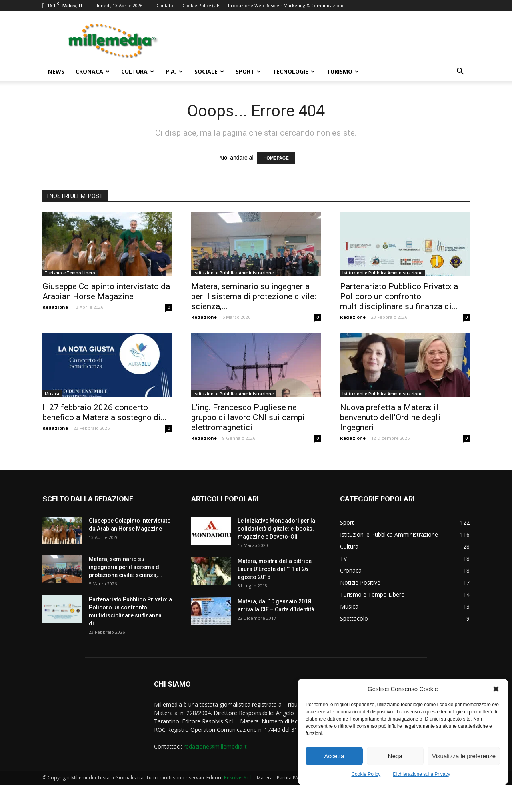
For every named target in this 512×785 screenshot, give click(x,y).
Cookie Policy (365, 776)
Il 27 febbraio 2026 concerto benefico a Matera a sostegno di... (104, 412)
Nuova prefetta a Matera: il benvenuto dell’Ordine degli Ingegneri (390, 417)
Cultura (137, 71)
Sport (248, 71)
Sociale (209, 71)
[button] (496, 691)
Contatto (165, 5)
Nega (395, 758)
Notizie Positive (360, 582)
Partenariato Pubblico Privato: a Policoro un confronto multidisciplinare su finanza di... (399, 296)
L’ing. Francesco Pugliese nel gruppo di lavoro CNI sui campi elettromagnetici (248, 417)
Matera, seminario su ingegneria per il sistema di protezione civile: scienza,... (253, 296)
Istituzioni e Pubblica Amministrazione (234, 273)
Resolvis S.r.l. (238, 777)
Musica (52, 394)
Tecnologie (293, 71)
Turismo (342, 71)
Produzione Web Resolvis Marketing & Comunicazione (286, 5)
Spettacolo (354, 618)
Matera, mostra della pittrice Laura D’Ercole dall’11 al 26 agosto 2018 (275, 569)
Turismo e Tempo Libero (70, 273)
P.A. (174, 71)
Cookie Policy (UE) (201, 5)
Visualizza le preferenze (464, 758)
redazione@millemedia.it (215, 746)
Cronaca (93, 71)
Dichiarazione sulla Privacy (421, 776)
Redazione (55, 307)
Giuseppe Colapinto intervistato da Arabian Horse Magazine (106, 291)
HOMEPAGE (275, 158)
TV (343, 558)
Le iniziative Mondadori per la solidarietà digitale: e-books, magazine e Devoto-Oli (276, 528)
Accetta (334, 758)
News (56, 71)
